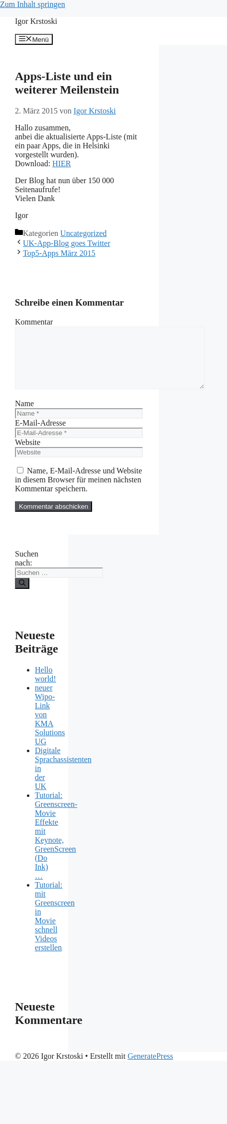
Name (24, 415)
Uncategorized (83, 233)
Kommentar (34, 322)
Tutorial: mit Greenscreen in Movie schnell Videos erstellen (55, 928)
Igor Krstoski (36, 21)
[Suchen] (22, 595)
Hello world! (45, 686)
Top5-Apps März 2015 (59, 253)
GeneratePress (150, 1068)
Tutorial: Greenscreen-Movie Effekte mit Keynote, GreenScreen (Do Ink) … (56, 847)
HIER (61, 163)
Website (27, 454)
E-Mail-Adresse (40, 435)
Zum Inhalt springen (32, 4)
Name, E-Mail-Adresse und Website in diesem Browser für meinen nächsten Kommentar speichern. (78, 491)
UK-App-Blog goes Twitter (66, 243)
